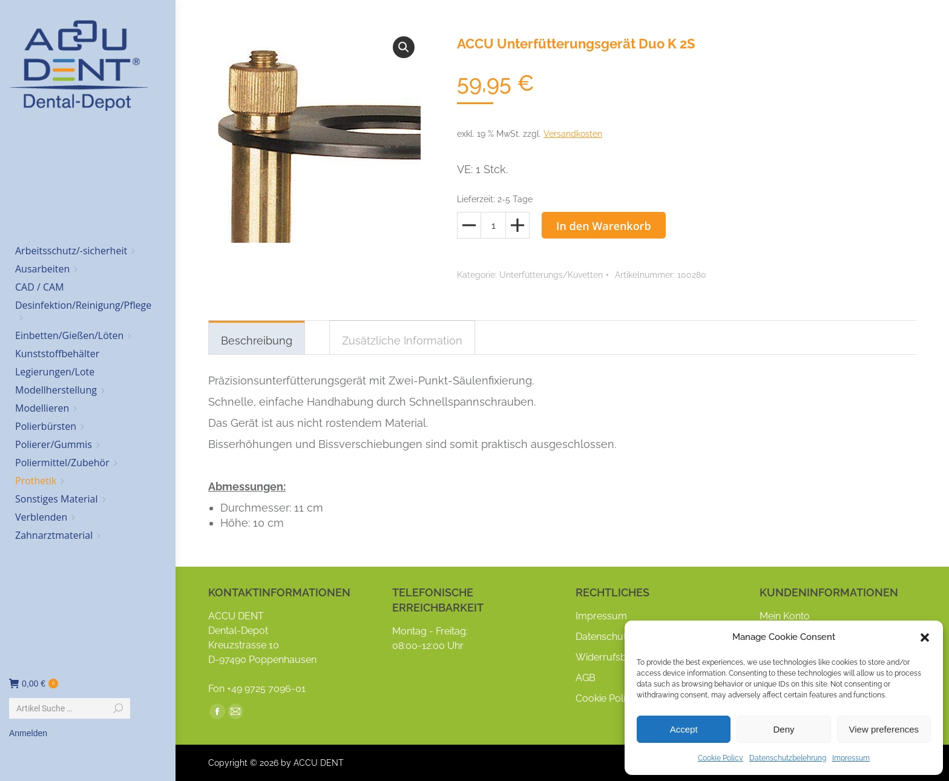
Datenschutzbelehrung (787, 758)
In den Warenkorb (603, 226)
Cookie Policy (720, 758)
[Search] (69, 708)
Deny (783, 729)
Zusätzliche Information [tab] (402, 340)
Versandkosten (572, 134)
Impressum (851, 758)
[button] (925, 637)
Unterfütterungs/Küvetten (551, 275)
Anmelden (28, 733)
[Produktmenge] (493, 225)
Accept (684, 729)
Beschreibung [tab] (256, 340)
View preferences (884, 729)
